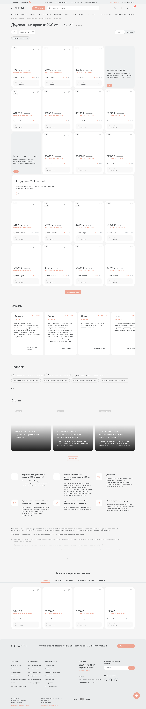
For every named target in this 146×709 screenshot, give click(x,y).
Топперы (91, 14)
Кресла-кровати (45, 14)
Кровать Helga (81, 233)
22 (37, 77)
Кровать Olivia (80, 164)
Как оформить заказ (35, 676)
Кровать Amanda (81, 276)
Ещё (12, 388)
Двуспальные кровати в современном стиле (91, 375)
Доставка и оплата (61, 2)
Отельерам (49, 669)
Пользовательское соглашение (49, 705)
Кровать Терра (81, 619)
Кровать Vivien (18, 121)
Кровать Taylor (18, 276)
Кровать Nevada (19, 233)
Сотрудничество (76, 2)
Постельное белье (104, 14)
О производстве (51, 686)
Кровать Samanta (51, 233)
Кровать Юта (49, 619)
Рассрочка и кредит (35, 665)
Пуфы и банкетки (120, 14)
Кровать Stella (80, 121)
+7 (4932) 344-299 (86, 667)
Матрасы (57, 580)
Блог (13, 683)
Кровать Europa (112, 276)
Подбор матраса (91, 2)
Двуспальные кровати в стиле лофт (60, 375)
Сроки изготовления (18, 679)
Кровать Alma (80, 77)
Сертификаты (16, 665)
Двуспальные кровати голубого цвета (114, 380)
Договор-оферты (34, 683)
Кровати (24, 14)
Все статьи (73, 458)
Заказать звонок (115, 2)
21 (100, 77)
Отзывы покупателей (18, 686)
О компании (48, 2)
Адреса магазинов (126, 646)
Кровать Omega (50, 121)
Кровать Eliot (111, 233)
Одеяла (132, 14)
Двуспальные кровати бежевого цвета (26, 380)
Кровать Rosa (111, 121)
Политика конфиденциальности (20, 705)
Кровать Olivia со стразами (50, 164)
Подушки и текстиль (86, 580)
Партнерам (45, 580)
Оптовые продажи (51, 676)
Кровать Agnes (112, 164)
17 (100, 164)
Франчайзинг (49, 665)
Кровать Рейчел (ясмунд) (19, 619)
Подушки (57, 14)
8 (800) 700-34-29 (128, 2)
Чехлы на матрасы (78, 14)
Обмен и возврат (34, 669)
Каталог (39, 8)
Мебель (102, 580)
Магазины (24, 2)
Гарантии (14, 669)
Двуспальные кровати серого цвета (56, 380)
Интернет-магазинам (52, 672)
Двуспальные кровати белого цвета (85, 380)
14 (69, 276)
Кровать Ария (111, 619)
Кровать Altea (49, 77)
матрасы (14, 14)
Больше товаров (73, 292)
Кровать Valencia (50, 276)
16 (69, 77)
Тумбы (66, 14)
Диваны (33, 14)
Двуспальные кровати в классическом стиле (28, 375)
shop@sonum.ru (84, 671)
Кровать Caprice (19, 77)
